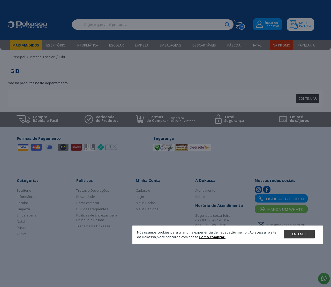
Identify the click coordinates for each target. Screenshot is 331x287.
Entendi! (299, 234)
